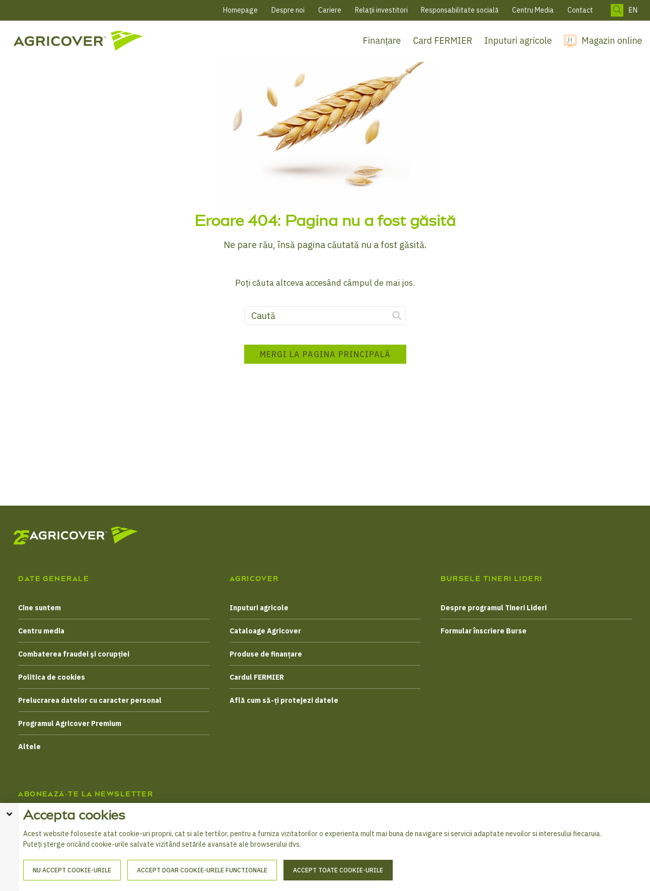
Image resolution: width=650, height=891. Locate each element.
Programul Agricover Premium (69, 723)
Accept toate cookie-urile (338, 870)
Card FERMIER (442, 40)
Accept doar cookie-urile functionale (202, 870)
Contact (580, 10)
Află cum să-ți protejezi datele (284, 700)
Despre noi (288, 10)
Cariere (329, 10)
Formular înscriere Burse (484, 630)
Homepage (240, 10)
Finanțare (382, 40)
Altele (29, 746)
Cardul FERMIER (257, 677)
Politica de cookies (51, 677)
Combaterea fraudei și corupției (73, 654)
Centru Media (533, 10)
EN (632, 10)
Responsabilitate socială (459, 10)
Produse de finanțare (266, 654)
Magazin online (612, 40)
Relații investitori (381, 10)
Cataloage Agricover (265, 630)
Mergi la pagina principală (325, 354)
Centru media (41, 630)
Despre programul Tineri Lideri (494, 607)
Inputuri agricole (518, 40)
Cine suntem (39, 607)
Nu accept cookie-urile (72, 870)
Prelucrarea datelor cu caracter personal (90, 700)
